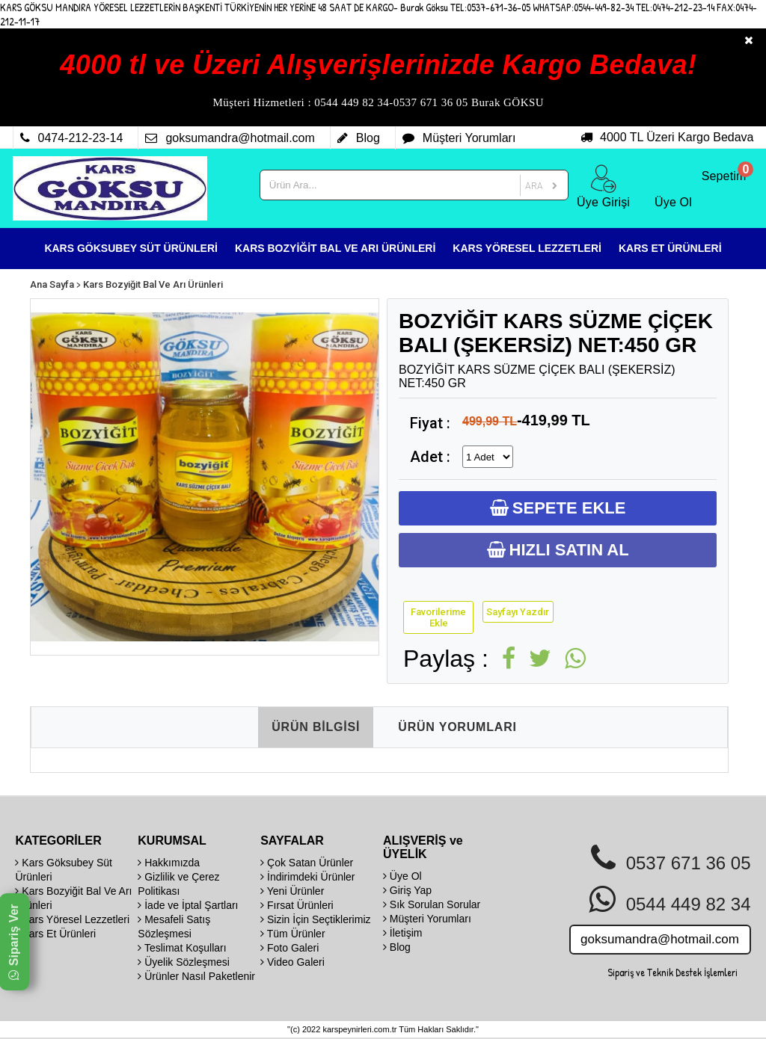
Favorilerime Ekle (438, 617)
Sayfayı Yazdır (517, 611)
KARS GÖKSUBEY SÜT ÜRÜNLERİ (131, 248)
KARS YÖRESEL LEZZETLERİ (527, 248)
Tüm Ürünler (292, 934)
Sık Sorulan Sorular (431, 904)
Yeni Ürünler (292, 891)
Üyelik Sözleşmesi (183, 962)
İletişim (402, 933)
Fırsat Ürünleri (297, 905)
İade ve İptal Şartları (188, 905)
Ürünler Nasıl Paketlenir (196, 976)
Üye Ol (402, 876)
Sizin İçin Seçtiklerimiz (315, 919)
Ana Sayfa (52, 284)
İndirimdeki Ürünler (307, 877)
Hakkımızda (169, 863)
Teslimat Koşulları (182, 948)
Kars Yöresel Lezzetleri (72, 919)
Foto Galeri (289, 948)
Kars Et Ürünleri (55, 934)
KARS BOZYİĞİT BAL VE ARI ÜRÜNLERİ (335, 248)
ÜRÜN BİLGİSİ (316, 727)
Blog (397, 947)
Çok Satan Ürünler (306, 863)
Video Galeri (292, 962)
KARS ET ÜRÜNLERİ (670, 248)
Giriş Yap (407, 890)
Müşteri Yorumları (427, 919)
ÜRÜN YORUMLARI (457, 727)
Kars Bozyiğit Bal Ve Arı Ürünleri (153, 284)
